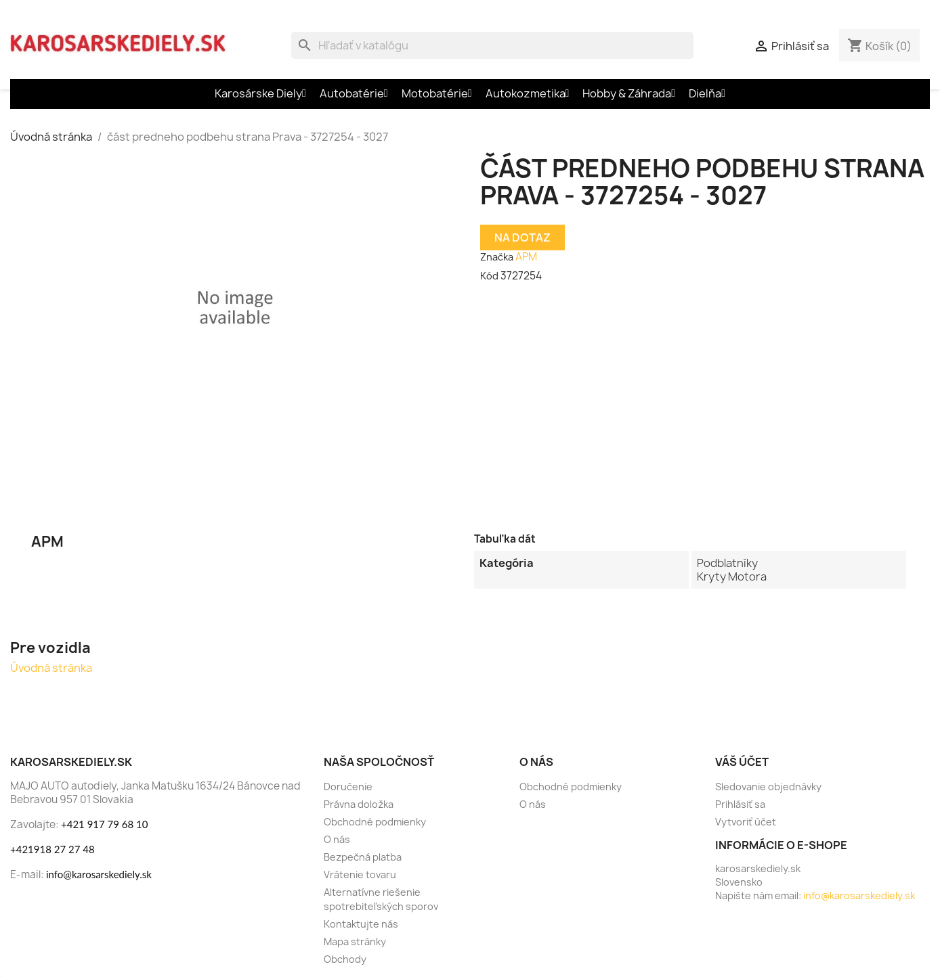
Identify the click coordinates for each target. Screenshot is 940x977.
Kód (489, 275)
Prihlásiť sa (740, 804)
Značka (496, 256)
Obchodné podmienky (375, 821)
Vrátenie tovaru (360, 874)
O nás (337, 839)
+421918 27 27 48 (52, 849)
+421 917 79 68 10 (104, 824)
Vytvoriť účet (745, 821)
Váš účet (742, 761)
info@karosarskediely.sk (99, 874)
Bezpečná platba (363, 856)
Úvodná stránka (51, 667)
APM (526, 257)
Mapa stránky (355, 941)
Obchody (345, 959)
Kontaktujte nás (361, 923)
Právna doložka (358, 804)
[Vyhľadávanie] (492, 45)
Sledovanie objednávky (768, 786)
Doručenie (348, 786)
